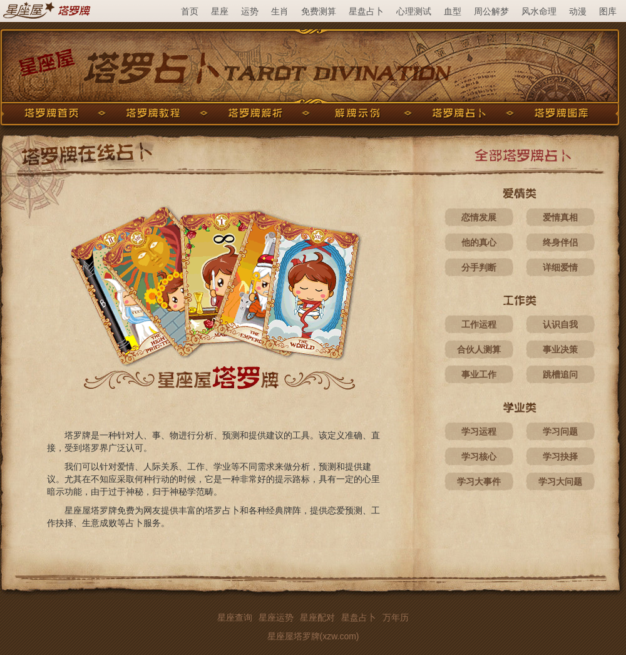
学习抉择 (560, 456)
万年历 (395, 617)
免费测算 (318, 11)
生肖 (280, 11)
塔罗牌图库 (561, 113)
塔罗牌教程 (153, 113)
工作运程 (478, 324)
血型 (452, 11)
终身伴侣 (560, 242)
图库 (608, 11)
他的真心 (478, 242)
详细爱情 (560, 267)
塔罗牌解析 (255, 113)
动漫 (578, 11)
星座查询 (234, 617)
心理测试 (413, 11)
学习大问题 (560, 482)
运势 (250, 11)
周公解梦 (491, 11)
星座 (219, 11)
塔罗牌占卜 (459, 113)
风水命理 (539, 11)
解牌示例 (357, 113)
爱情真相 (560, 217)
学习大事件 (479, 482)
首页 (189, 11)
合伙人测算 (479, 349)
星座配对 (317, 617)
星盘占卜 (366, 11)
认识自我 (560, 324)
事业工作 (478, 374)
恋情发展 (478, 217)
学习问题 (560, 431)
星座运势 (276, 617)
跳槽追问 (560, 374)
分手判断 (478, 267)
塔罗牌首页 (51, 113)
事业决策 (560, 349)
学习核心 (478, 456)
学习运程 (478, 431)
